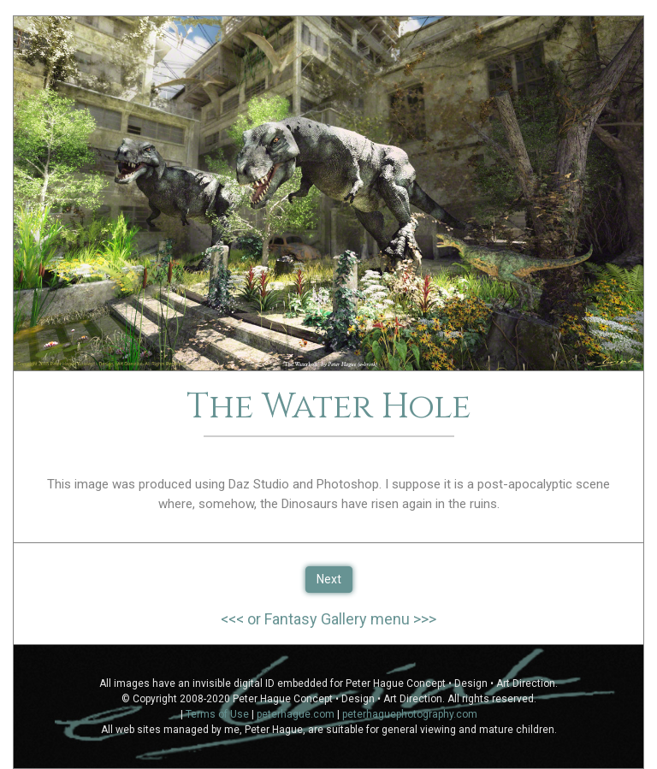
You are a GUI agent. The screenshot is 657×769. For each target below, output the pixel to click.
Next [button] (329, 579)
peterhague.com (295, 714)
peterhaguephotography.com (409, 714)
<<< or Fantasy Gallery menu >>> (328, 619)
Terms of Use (217, 714)
